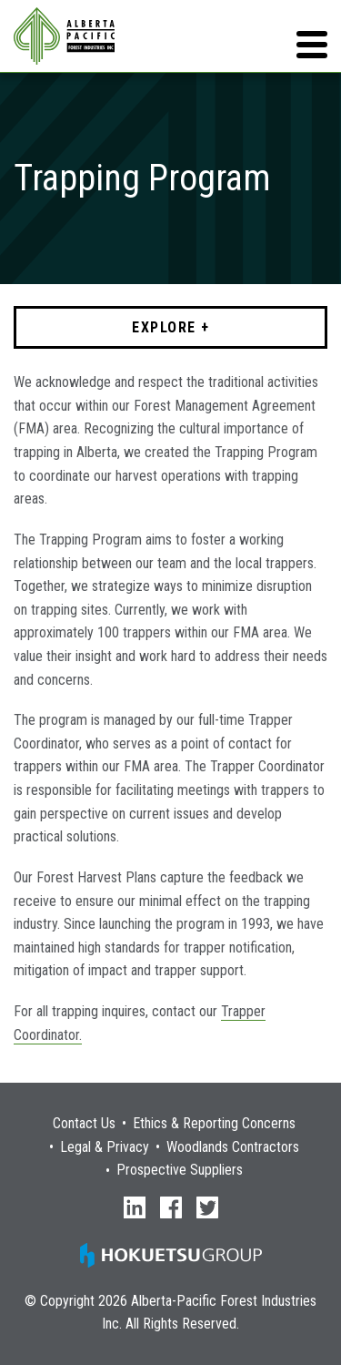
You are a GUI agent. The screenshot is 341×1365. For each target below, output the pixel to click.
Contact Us (84, 1123)
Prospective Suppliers (179, 1170)
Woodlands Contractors (232, 1147)
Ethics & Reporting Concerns (214, 1123)
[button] (311, 44)
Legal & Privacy (104, 1147)
